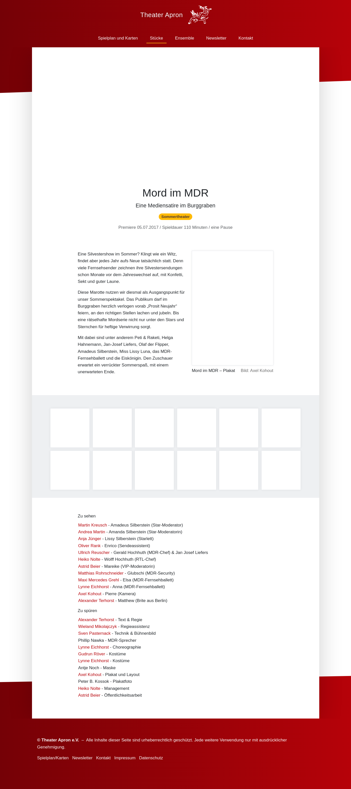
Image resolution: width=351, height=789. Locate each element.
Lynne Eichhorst (93, 588)
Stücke (156, 38)
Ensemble (184, 38)
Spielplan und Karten (118, 38)
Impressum (124, 758)
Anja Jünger (89, 540)
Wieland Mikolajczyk (97, 627)
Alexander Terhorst (96, 601)
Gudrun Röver (91, 655)
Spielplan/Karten (53, 758)
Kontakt (245, 38)
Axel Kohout (89, 594)
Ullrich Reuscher (94, 553)
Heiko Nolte (89, 560)
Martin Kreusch (92, 526)
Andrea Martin (91, 533)
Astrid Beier (89, 567)
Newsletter (216, 38)
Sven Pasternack (94, 634)
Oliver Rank (89, 546)
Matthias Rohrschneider (100, 574)
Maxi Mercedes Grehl (98, 581)
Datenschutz (151, 758)
